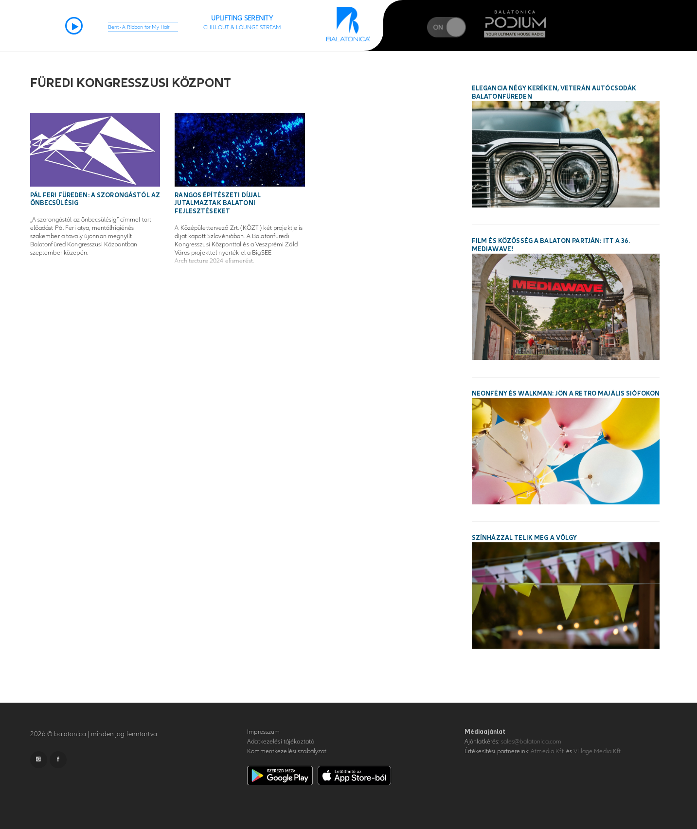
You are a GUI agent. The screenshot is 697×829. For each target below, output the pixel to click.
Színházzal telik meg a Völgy (524, 538)
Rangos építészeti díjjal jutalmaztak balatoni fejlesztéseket (218, 203)
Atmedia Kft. (548, 751)
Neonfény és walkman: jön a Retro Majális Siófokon (566, 393)
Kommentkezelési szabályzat (286, 751)
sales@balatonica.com (531, 741)
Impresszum (263, 732)
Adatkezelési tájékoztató (280, 741)
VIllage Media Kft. (597, 751)
